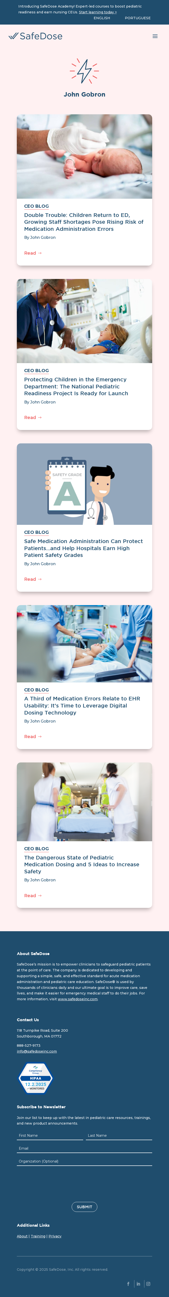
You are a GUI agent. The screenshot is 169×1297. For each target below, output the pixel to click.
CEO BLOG (36, 206)
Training (38, 1236)
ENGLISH (102, 18)
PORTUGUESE (138, 18)
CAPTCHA (27, 1172)
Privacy (55, 1236)
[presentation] (54, 1187)
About (22, 1236)
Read (30, 253)
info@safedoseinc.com (37, 1051)
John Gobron (43, 237)
